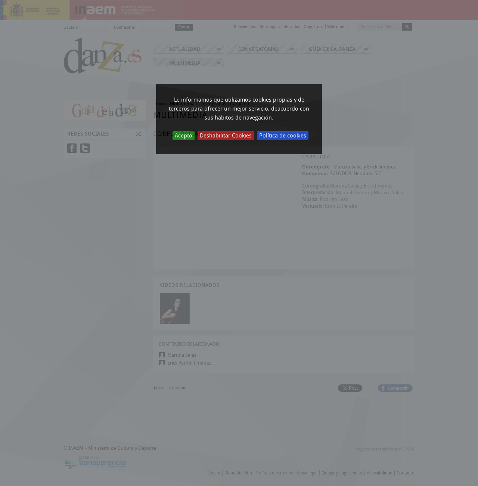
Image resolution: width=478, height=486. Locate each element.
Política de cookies (282, 135)
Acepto (183, 135)
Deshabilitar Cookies (226, 135)
